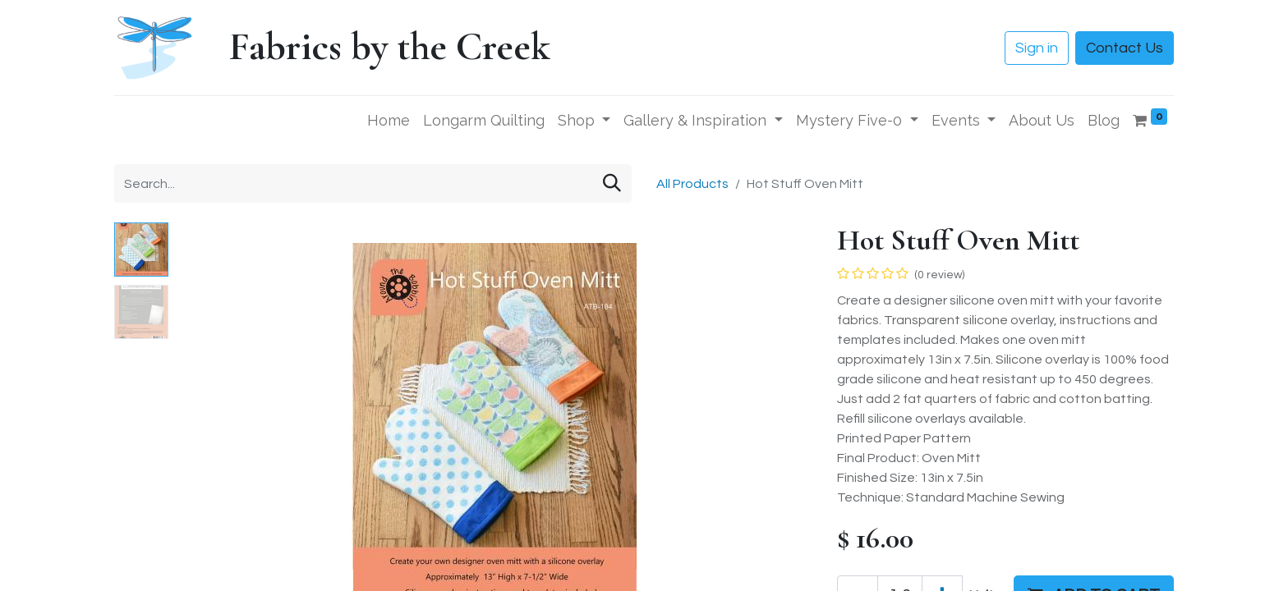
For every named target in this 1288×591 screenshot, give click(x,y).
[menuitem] (388, 120)
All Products (692, 183)
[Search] (612, 183)
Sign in (1036, 48)
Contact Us (1124, 48)
